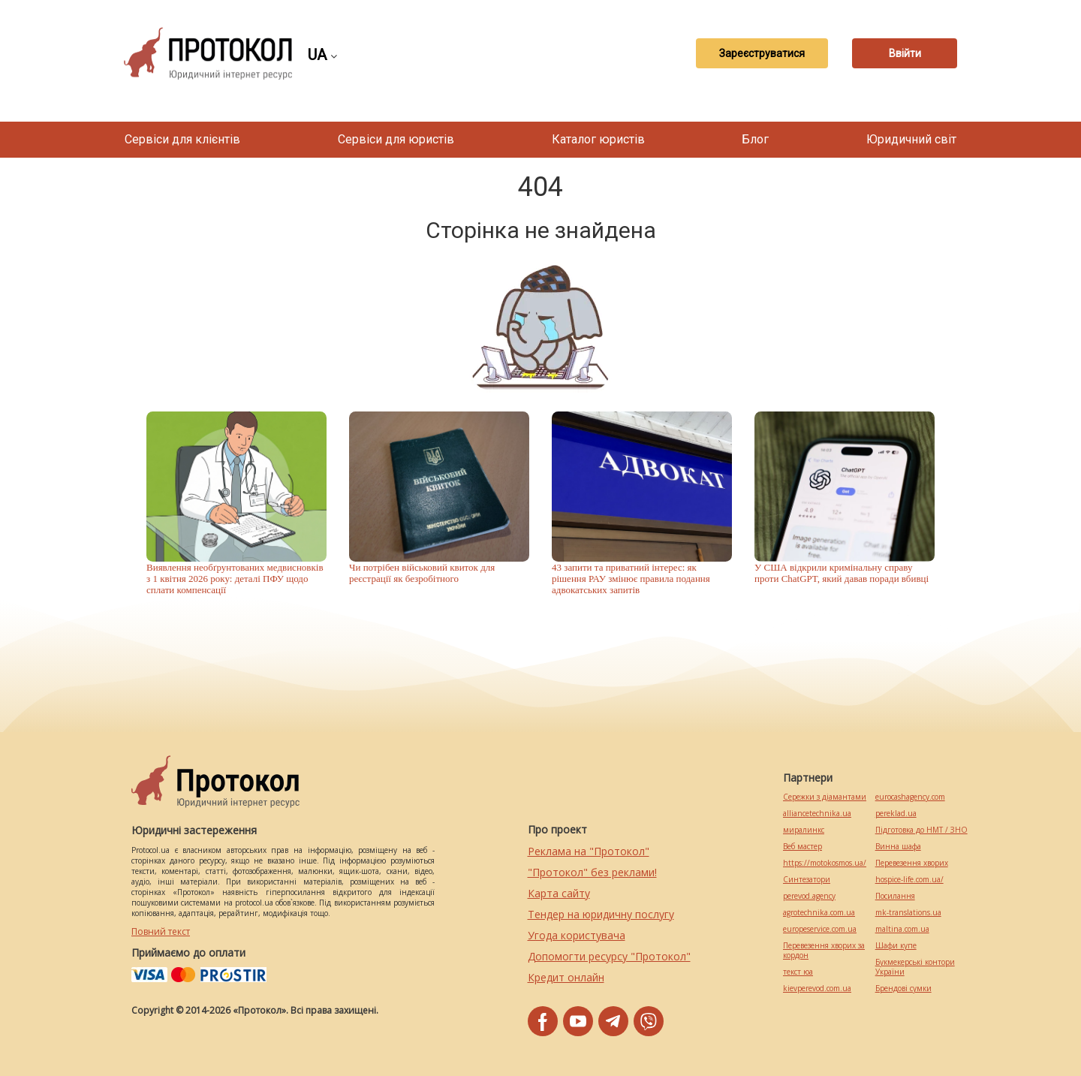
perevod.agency (809, 896)
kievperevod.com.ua (817, 988)
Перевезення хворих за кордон (824, 950)
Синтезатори (806, 880)
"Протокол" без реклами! (592, 872)
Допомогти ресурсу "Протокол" (609, 956)
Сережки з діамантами (824, 797)
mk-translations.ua (908, 913)
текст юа (798, 972)
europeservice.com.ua (820, 929)
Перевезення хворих (911, 863)
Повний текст (160, 931)
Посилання (895, 896)
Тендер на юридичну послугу (601, 914)
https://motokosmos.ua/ (824, 863)
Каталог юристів (598, 139)
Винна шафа (898, 846)
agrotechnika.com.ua (819, 913)
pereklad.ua (896, 813)
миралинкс (803, 830)
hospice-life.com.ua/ (909, 880)
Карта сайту (559, 893)
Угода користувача (576, 935)
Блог (755, 139)
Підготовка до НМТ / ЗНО (921, 830)
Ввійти (905, 53)
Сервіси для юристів (396, 139)
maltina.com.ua (902, 929)
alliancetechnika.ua (817, 813)
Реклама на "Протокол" (588, 851)
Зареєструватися (762, 53)
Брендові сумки (903, 988)
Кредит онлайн (566, 977)
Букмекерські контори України (915, 967)
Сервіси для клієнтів (182, 139)
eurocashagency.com (910, 797)
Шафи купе (896, 946)
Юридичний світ (911, 139)
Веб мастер (802, 846)
